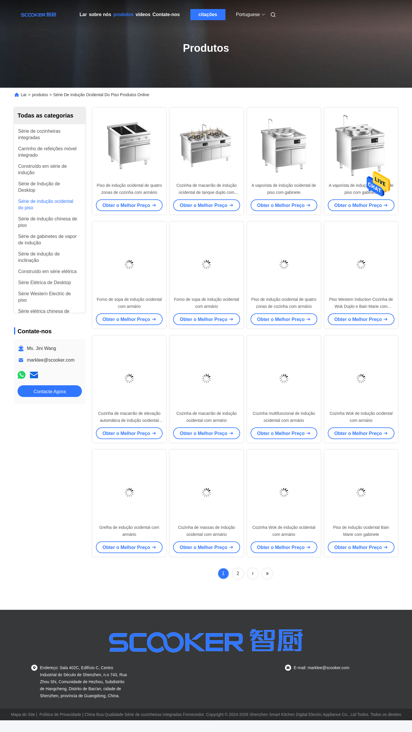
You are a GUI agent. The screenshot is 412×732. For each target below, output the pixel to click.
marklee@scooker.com (51, 360)
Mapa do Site (23, 714)
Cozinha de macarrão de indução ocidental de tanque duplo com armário (206, 192)
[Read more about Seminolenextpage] (252, 573)
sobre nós (100, 14)
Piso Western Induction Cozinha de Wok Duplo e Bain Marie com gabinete (361, 306)
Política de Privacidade (60, 714)
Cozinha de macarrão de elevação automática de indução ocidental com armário (129, 420)
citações (208, 14)
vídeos (143, 14)
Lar (83, 14)
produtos (123, 14)
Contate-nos (166, 14)
